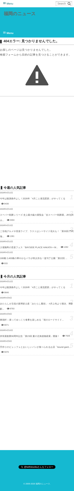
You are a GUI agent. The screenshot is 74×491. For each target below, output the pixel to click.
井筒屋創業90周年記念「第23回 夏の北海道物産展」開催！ (30, 336)
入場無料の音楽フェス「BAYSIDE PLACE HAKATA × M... (29, 247)
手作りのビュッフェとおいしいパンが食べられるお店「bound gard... (35, 347)
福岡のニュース (20, 13)
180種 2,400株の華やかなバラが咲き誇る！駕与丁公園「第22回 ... (33, 258)
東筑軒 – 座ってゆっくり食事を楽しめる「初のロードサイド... (32, 320)
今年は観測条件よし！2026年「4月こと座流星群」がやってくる (32, 198)
